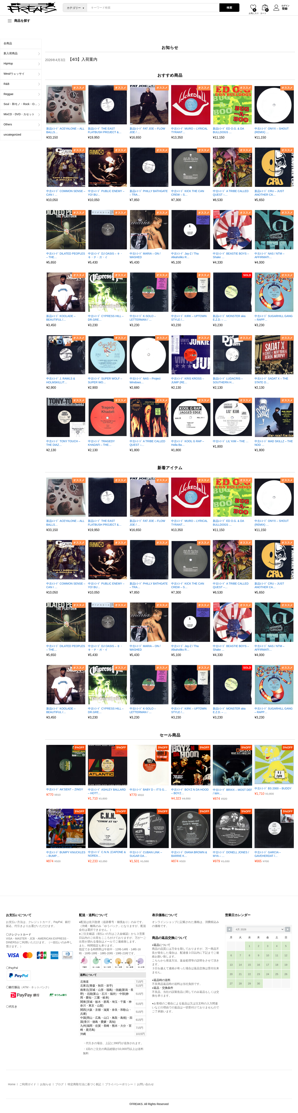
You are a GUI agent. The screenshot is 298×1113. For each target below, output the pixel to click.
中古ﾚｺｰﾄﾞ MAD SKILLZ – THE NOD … (274, 443)
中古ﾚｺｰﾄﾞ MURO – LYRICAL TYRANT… (189, 130)
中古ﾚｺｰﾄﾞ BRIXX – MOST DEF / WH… (232, 791)
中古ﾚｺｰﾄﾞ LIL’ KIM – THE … (230, 441)
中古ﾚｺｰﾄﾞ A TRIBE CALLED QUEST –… (231, 192)
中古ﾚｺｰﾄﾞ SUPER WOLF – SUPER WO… (105, 380)
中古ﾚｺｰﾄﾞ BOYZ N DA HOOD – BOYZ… (189, 791)
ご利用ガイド (27, 1084)
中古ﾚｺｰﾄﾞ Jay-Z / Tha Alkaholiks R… (184, 255)
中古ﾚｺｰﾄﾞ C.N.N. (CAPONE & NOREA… (107, 853)
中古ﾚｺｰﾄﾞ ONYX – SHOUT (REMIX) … (272, 130)
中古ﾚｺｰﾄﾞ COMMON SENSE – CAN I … (65, 192)
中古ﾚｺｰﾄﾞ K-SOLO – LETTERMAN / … (143, 317)
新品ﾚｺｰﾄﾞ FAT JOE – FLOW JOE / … (147, 130)
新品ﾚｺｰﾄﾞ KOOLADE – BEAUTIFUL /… (60, 317)
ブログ (59, 1084)
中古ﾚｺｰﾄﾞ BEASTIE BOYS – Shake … (231, 255)
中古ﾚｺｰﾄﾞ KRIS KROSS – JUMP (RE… (187, 380)
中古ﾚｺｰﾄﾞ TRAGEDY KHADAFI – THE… (101, 443)
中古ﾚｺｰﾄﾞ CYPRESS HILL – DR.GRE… (105, 317)
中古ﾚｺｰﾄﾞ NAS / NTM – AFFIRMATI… (269, 255)
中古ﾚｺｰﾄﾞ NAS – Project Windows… (145, 380)
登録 (284, 8)
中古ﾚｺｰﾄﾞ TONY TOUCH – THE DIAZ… (63, 443)
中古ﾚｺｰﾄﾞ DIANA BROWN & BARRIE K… (189, 854)
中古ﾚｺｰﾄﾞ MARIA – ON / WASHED (145, 255)
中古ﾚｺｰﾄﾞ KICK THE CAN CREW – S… (187, 192)
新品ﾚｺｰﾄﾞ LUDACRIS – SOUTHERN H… (228, 380)
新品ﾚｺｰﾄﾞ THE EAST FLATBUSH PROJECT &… (104, 130)
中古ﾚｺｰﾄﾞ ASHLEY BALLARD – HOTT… (107, 791)
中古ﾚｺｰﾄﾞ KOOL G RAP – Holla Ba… (187, 443)
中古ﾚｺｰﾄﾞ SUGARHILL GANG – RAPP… (274, 317)
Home (11, 1084)
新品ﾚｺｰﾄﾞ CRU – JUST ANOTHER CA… (269, 192)
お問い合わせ (145, 1084)
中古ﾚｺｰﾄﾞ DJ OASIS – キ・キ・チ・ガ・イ (105, 255)
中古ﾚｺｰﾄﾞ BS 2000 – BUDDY (273, 788)
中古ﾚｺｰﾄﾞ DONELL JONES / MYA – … (231, 854)
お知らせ (45, 1084)
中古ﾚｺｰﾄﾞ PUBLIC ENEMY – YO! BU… (106, 192)
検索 (229, 7)
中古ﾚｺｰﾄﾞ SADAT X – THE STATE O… (271, 380)
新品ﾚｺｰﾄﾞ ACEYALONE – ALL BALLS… (65, 130)
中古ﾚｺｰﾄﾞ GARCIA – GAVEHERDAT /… (268, 854)
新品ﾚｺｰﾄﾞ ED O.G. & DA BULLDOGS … (228, 130)
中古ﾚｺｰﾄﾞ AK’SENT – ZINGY (64, 789)
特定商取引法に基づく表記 (84, 1084)
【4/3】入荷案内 (83, 59)
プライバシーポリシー (119, 1084)
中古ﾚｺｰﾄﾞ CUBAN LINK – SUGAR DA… (146, 854)
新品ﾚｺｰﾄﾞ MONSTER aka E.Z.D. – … (229, 317)
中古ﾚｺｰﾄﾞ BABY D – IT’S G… (148, 789)
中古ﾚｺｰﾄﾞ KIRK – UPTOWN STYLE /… (188, 317)
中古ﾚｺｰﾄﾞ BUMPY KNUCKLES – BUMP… (65, 854)
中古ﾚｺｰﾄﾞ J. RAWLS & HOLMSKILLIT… (60, 380)
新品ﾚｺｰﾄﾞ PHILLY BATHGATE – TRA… (149, 192)
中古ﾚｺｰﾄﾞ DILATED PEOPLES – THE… (65, 255)
